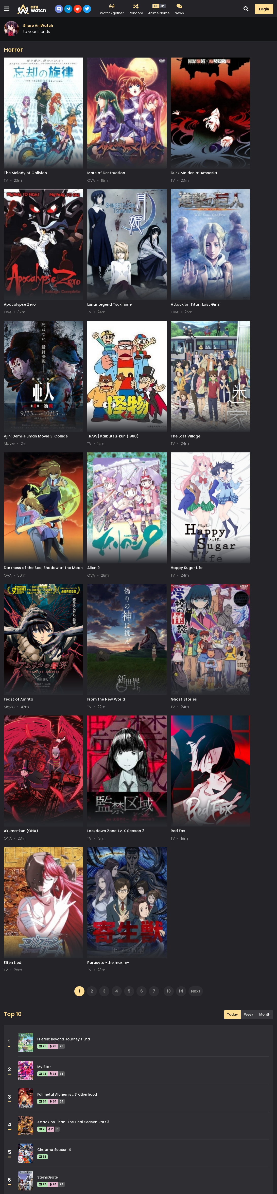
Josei (193, 1022)
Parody (106, 1056)
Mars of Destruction (91, 153)
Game (16, 1011)
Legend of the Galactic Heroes (64, 921)
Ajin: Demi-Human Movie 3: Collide (172, 264)
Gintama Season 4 (54, 782)
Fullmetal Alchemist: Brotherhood (67, 727)
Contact (73, 1183)
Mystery (17, 1056)
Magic (105, 1033)
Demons (195, 988)
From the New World (91, 485)
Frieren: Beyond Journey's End (63, 672)
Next (195, 624)
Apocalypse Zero (225, 153)
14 (181, 624)
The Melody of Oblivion (25, 153)
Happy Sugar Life (225, 374)
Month (264, 647)
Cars (192, 976)
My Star (44, 699)
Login (264, 9)
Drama (16, 999)
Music (193, 1045)
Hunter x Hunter (51, 893)
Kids (14, 1033)
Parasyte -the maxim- (230, 595)
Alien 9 (147, 374)
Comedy (18, 988)
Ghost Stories (154, 485)
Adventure (109, 976)
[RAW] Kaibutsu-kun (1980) (234, 264)
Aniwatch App (103, 1183)
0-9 (34, 1162)
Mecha (16, 1045)
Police (194, 1056)
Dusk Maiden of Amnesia (164, 153)
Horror (16, 1022)
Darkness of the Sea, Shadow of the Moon (102, 377)
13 (169, 624)
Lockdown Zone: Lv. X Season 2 (32, 595)
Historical (197, 1011)
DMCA (49, 1183)
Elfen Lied (149, 595)
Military (106, 1045)
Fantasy (195, 999)
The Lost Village (18, 374)
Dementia (108, 988)
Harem (105, 1011)
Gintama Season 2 (54, 865)
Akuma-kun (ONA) (226, 485)
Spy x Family (48, 838)
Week (248, 647)
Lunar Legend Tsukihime (26, 264)
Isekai (104, 1022)
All (9, 1162)
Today (232, 647)
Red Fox (79, 595)
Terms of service (19, 1183)
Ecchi (104, 999)
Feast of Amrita (18, 485)
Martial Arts (199, 1033)
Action (16, 976)
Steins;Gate (47, 810)
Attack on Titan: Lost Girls (96, 264)
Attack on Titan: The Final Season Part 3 (73, 755)
